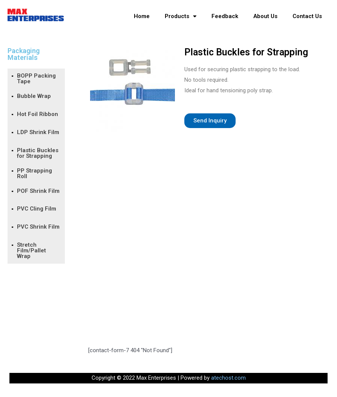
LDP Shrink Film (38, 132)
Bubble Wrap (34, 96)
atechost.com (228, 377)
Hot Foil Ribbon (37, 114)
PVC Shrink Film (38, 226)
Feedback (224, 16)
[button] (210, 120)
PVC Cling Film (36, 208)
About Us (265, 16)
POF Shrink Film (38, 191)
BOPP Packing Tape (36, 78)
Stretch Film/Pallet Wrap (31, 250)
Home (142, 16)
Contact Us (307, 16)
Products (180, 16)
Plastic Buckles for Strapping (37, 153)
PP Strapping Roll (34, 173)
